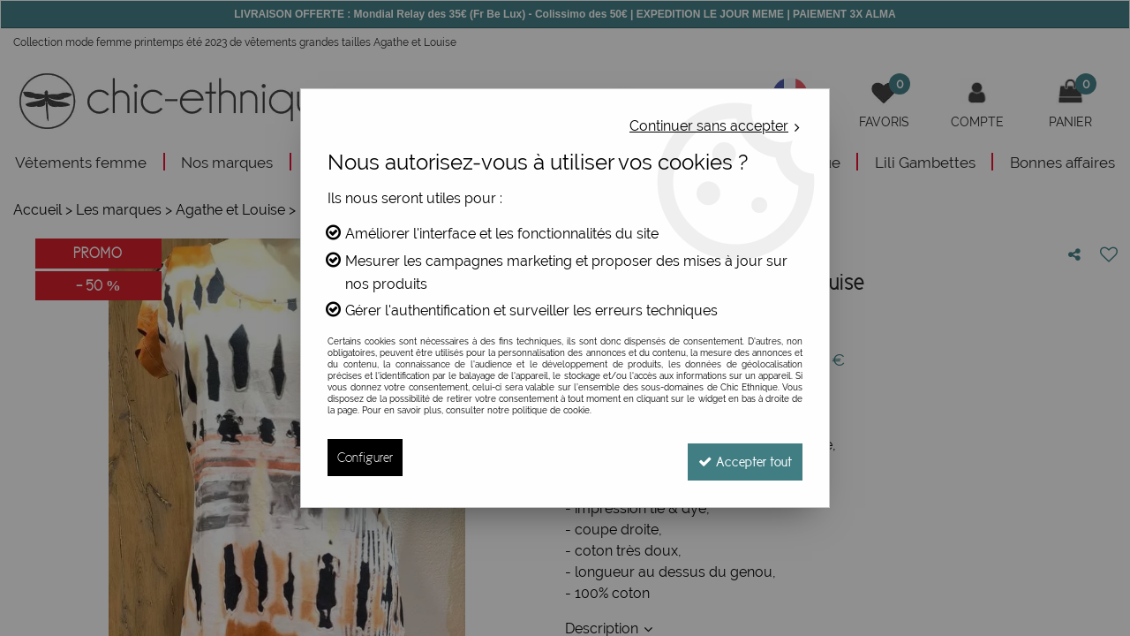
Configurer (365, 457)
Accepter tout (741, 457)
